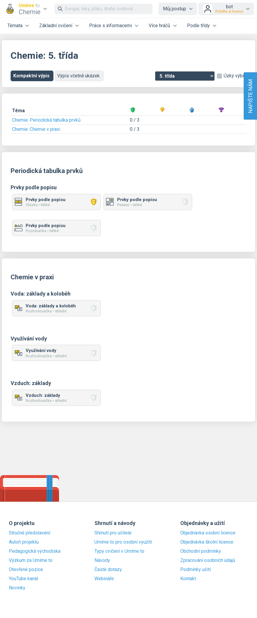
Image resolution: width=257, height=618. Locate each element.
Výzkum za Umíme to (31, 560)
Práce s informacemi (110, 25)
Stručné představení (29, 533)
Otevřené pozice (26, 569)
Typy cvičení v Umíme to (119, 551)
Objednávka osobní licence (207, 533)
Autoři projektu (24, 542)
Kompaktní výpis (32, 76)
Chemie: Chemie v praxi (36, 129)
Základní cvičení (55, 25)
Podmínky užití (195, 569)
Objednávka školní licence (206, 542)
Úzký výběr (235, 76)
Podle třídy (198, 25)
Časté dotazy (108, 569)
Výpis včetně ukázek (79, 76)
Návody (102, 560)
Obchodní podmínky (200, 551)
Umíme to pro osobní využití (123, 542)
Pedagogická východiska (34, 551)
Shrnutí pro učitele (113, 533)
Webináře (104, 578)
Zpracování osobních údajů (207, 560)
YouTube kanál (23, 578)
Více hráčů (159, 25)
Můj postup (174, 9)
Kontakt (188, 578)
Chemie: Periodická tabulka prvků (46, 120)
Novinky (17, 588)
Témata (14, 25)
